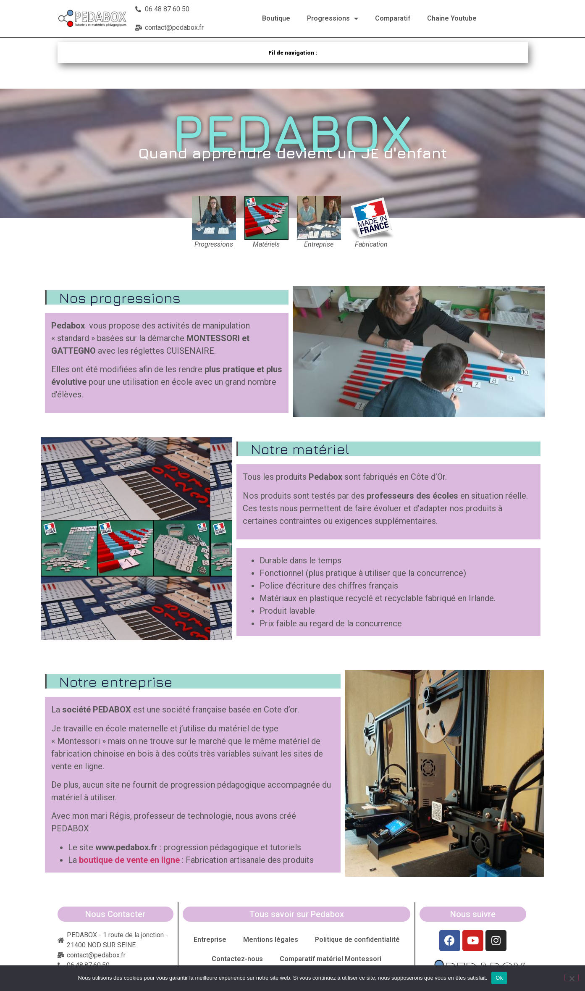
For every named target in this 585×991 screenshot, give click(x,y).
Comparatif (392, 18)
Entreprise (210, 940)
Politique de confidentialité (357, 940)
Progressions (332, 18)
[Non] (571, 977)
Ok (499, 978)
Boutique (276, 18)
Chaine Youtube (452, 18)
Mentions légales (270, 940)
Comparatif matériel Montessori (330, 959)
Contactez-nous (237, 959)
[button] (419, 351)
